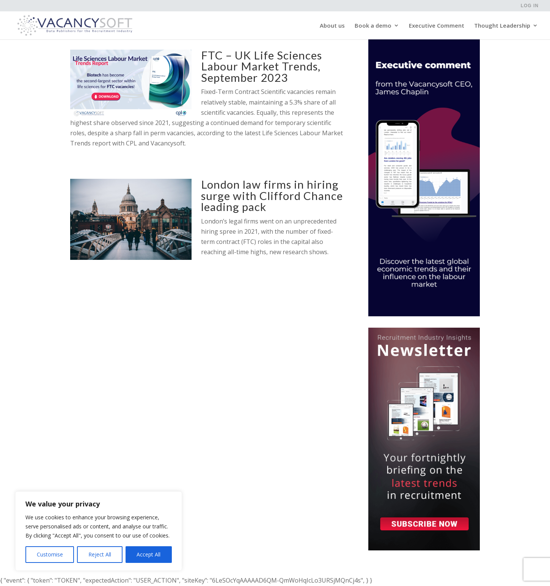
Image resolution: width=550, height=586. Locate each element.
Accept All (148, 554)
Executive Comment (436, 26)
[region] (98, 531)
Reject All (99, 554)
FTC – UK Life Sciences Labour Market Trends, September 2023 (261, 66)
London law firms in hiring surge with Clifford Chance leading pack (272, 195)
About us (332, 26)
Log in (530, 5)
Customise (50, 554)
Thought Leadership (502, 26)
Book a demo (373, 26)
